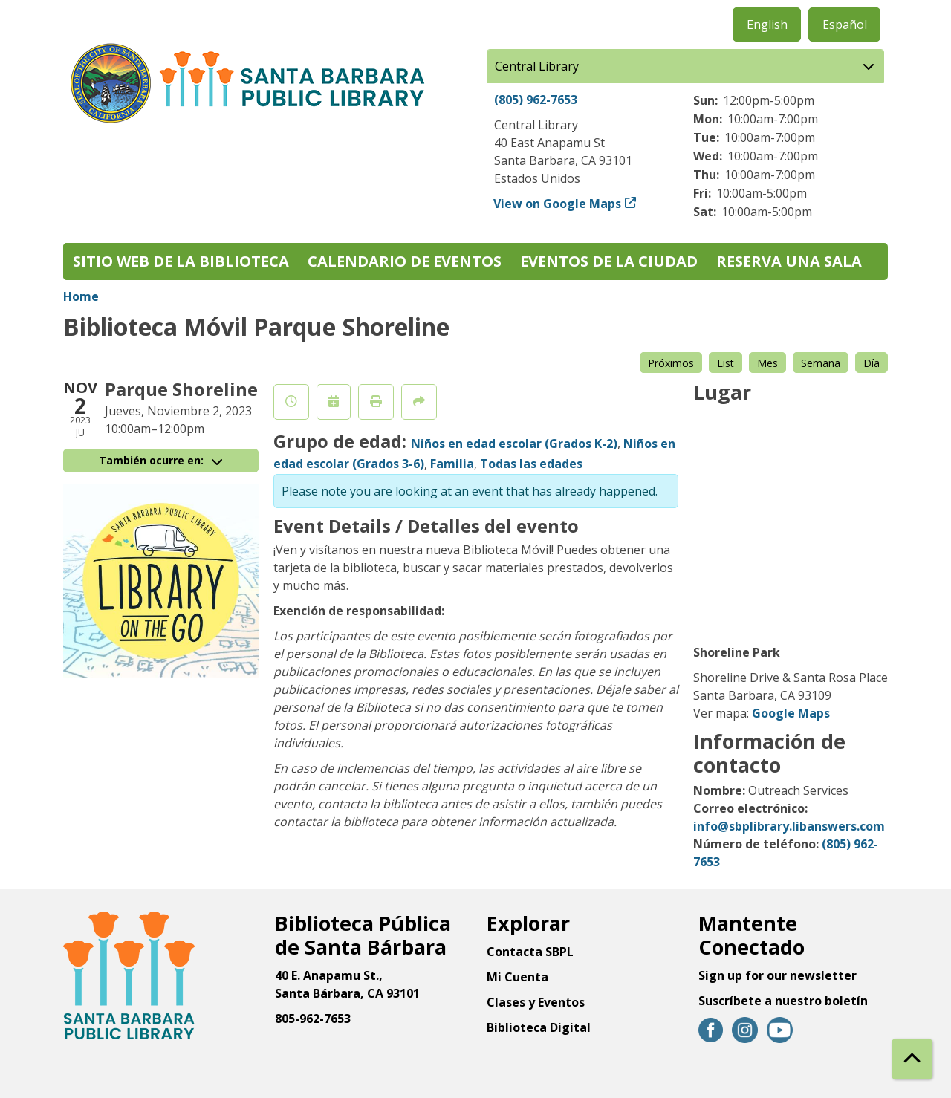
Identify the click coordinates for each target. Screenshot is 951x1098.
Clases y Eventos (536, 1002)
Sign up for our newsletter (777, 975)
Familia (452, 463)
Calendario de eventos (405, 261)
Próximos (671, 363)
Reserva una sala (789, 261)
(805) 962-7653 (535, 99)
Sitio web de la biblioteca (181, 261)
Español (844, 24)
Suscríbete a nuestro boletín (783, 1001)
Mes (767, 363)
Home (81, 296)
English (767, 24)
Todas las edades (531, 463)
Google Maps (791, 713)
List (725, 363)
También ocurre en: (160, 460)
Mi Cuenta (517, 977)
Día (871, 363)
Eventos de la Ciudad (609, 261)
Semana (820, 363)
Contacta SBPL (530, 951)
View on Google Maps (557, 203)
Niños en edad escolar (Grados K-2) (514, 443)
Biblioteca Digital (539, 1027)
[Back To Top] (912, 1059)
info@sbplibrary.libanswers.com (789, 826)
